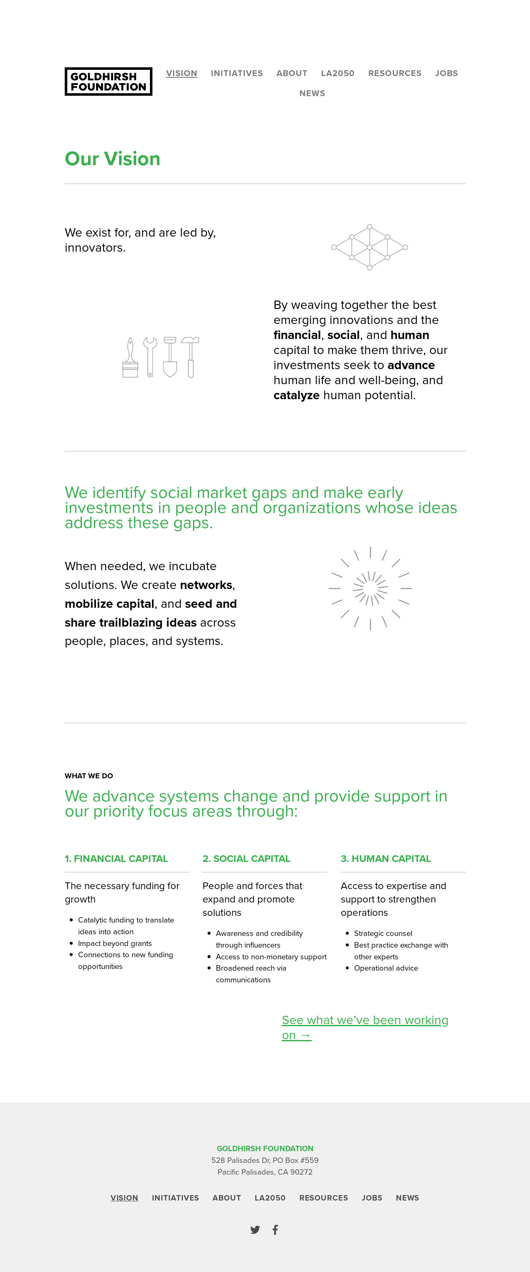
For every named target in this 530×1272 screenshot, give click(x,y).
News (312, 93)
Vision (182, 73)
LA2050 (338, 73)
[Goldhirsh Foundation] (108, 81)
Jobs (446, 73)
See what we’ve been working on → (365, 1027)
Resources (395, 73)
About (292, 73)
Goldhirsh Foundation (265, 1148)
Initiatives (237, 73)
